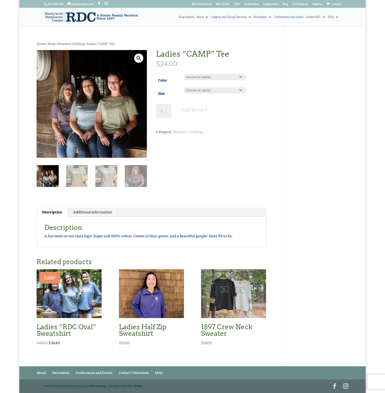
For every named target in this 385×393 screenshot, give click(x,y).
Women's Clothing (71, 44)
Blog (285, 4)
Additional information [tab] (92, 212)
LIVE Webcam (300, 4)
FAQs (331, 17)
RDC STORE (222, 4)
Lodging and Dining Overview (229, 17)
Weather (317, 4)
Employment (270, 4)
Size (161, 93)
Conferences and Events (288, 17)
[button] (138, 58)
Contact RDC (313, 17)
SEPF (237, 4)
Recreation (260, 17)
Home (41, 44)
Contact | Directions (134, 373)
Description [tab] (52, 212)
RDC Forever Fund (202, 4)
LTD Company (97, 386)
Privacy (138, 386)
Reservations (186, 17)
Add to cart (194, 110)
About (200, 17)
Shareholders (251, 4)
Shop (52, 44)
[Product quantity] (163, 111)
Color (162, 80)
